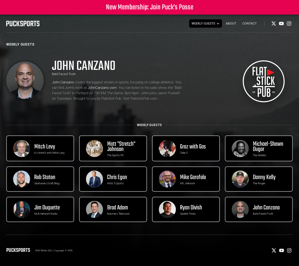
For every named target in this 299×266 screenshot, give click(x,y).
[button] (205, 23)
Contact (249, 23)
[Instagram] (289, 25)
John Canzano (63, 82)
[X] (274, 25)
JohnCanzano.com (102, 87)
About (231, 23)
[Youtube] (281, 25)
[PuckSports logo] (22, 23)
